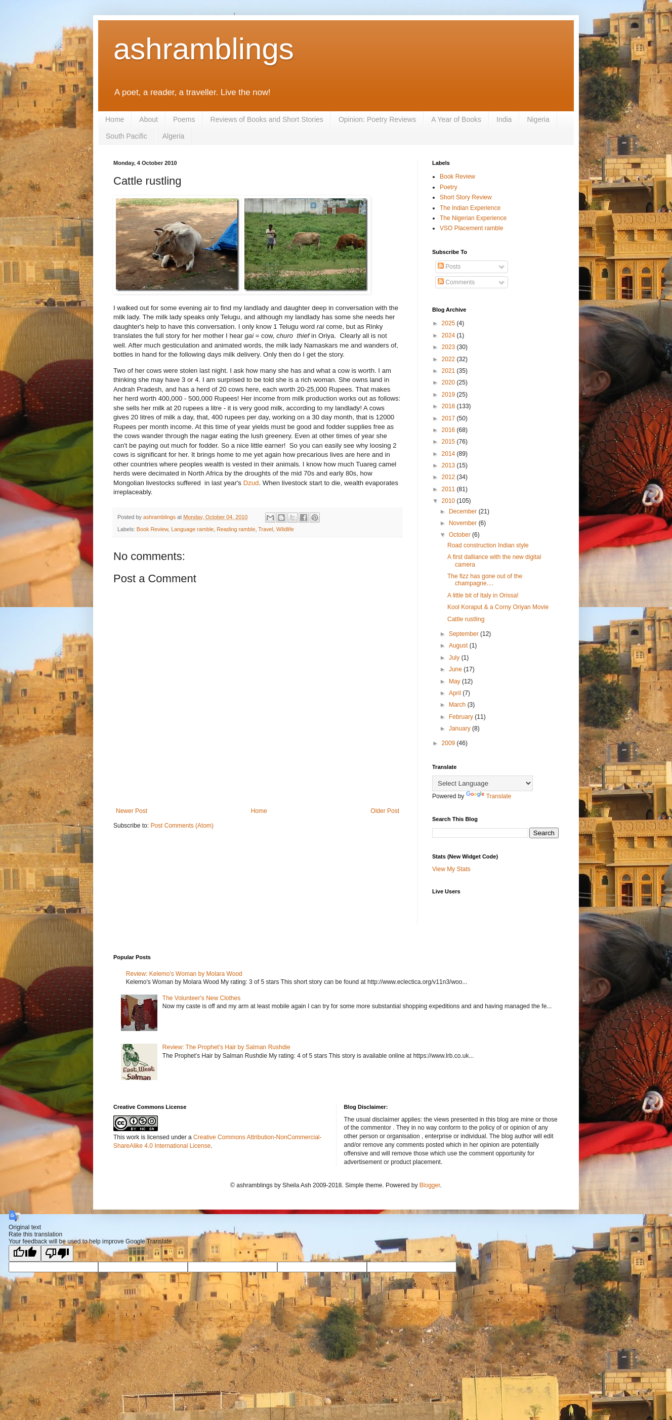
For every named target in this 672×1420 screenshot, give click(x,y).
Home (114, 119)
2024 (449, 335)
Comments (456, 282)
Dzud (251, 483)
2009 (449, 743)
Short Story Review (466, 197)
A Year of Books (456, 119)
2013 (449, 465)
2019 (449, 394)
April (456, 693)
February (462, 716)
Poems (184, 119)
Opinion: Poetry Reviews (377, 119)
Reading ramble (236, 529)
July (455, 657)
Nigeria (538, 119)
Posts (449, 266)
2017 (449, 418)
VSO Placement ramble (471, 228)
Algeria (173, 136)
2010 (449, 500)
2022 (449, 359)
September (464, 633)
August (459, 645)
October (460, 534)
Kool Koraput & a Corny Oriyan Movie (498, 607)
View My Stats (451, 869)
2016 (449, 430)
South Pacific (126, 136)
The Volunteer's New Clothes (201, 998)
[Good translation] (25, 1253)
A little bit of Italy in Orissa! (483, 595)
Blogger (429, 1185)
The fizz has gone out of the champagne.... (484, 580)
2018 (449, 406)
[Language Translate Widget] (482, 783)
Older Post (384, 810)
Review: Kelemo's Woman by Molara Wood (184, 973)
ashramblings (203, 49)
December (464, 511)
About (148, 119)
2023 (449, 347)
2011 (449, 489)
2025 (449, 323)
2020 (449, 382)
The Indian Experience (470, 207)
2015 (449, 441)
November (464, 523)
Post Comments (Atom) (182, 825)
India (504, 119)
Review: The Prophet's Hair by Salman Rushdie (226, 1047)
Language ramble (192, 529)
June (456, 669)
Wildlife (285, 529)
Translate (489, 796)
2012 (449, 477)
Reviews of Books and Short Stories (267, 119)
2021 (449, 370)
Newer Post (131, 810)
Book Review (152, 529)
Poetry (448, 187)
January (460, 728)
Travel (265, 529)
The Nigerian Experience (473, 218)
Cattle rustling (465, 619)
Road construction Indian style (488, 545)
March (458, 704)
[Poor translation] (57, 1253)
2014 (449, 453)
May (455, 681)
